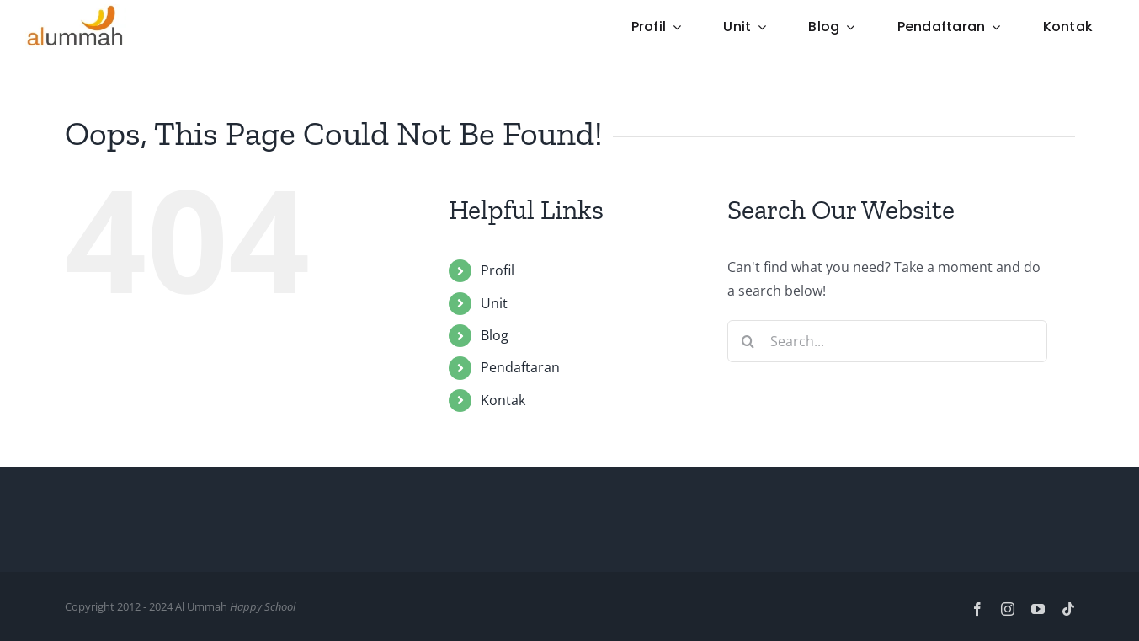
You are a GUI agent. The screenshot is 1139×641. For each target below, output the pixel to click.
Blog (494, 335)
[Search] (748, 341)
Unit (494, 303)
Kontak (503, 400)
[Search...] (887, 341)
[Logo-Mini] (75, 11)
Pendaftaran (520, 367)
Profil (497, 270)
